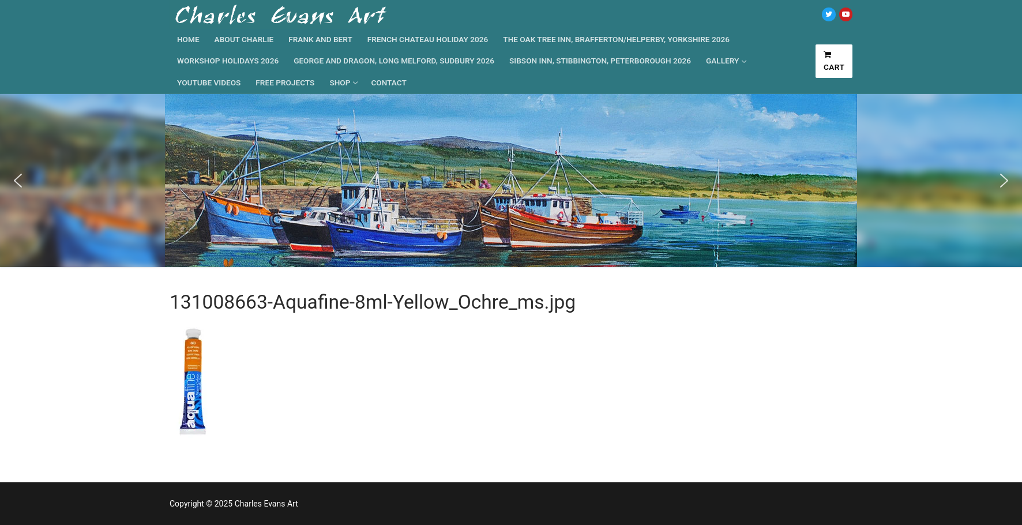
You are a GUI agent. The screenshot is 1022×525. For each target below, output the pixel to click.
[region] (511, 180)
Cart (834, 61)
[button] (18, 180)
